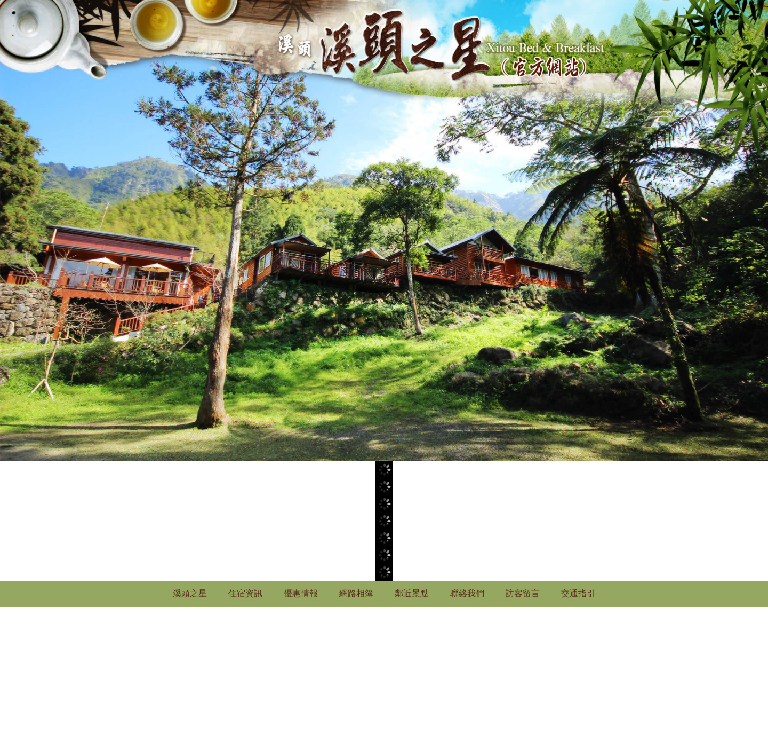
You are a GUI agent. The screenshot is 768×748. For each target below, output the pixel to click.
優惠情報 (301, 593)
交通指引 (578, 593)
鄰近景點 (412, 593)
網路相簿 (356, 593)
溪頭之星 (190, 593)
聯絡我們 (467, 593)
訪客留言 (523, 593)
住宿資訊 (245, 593)
